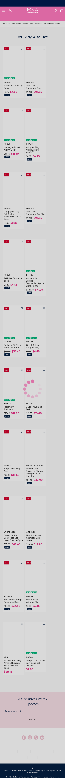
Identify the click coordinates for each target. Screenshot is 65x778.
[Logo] (32, 10)
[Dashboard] (10, 10)
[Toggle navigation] (3, 10)
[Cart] (61, 10)
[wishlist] (55, 10)
